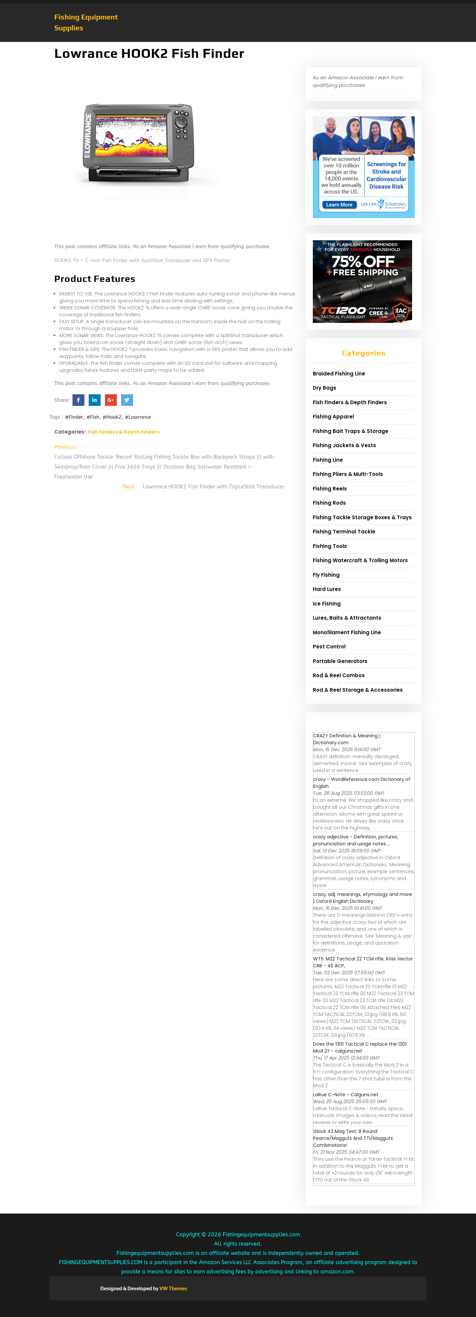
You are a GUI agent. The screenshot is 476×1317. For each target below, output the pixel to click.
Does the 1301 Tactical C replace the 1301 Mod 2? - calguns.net (359, 1047)
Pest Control (329, 646)
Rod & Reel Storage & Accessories (358, 689)
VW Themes (173, 1288)
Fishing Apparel (333, 416)
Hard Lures (327, 589)
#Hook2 (112, 417)
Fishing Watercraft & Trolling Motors (360, 560)
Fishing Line (328, 459)
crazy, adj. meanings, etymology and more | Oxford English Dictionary (362, 898)
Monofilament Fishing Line (347, 632)
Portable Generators (340, 661)
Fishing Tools (330, 546)
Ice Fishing (327, 603)
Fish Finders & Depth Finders (124, 432)
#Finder (74, 417)
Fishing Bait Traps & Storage (350, 431)
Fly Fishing (326, 574)
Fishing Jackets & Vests (344, 445)
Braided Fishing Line (339, 373)
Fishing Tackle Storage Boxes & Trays (362, 517)
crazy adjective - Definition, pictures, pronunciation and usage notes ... (355, 840)
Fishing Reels (330, 488)
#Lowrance (138, 417)
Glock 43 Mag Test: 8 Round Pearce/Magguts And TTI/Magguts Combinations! (353, 1138)
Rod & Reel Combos (339, 675)
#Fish (92, 417)
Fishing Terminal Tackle (344, 531)
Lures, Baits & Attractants (347, 617)
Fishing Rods (329, 502)
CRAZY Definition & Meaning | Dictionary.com (346, 739)
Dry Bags (324, 387)
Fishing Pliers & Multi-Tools (348, 474)
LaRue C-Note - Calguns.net (345, 1094)
